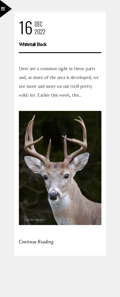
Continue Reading (36, 241)
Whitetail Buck (33, 44)
